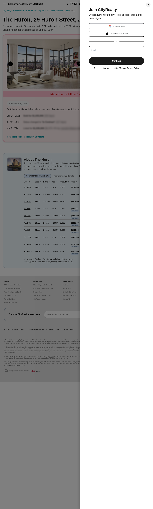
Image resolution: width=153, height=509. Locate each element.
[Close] (148, 4)
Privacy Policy (133, 68)
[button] (117, 26)
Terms (122, 68)
